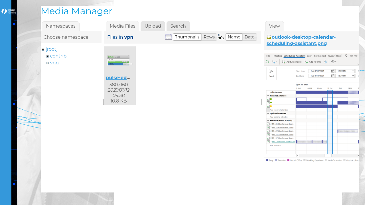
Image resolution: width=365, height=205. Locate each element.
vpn (54, 62)
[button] (187, 37)
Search (178, 26)
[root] (52, 49)
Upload (153, 26)
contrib (58, 56)
